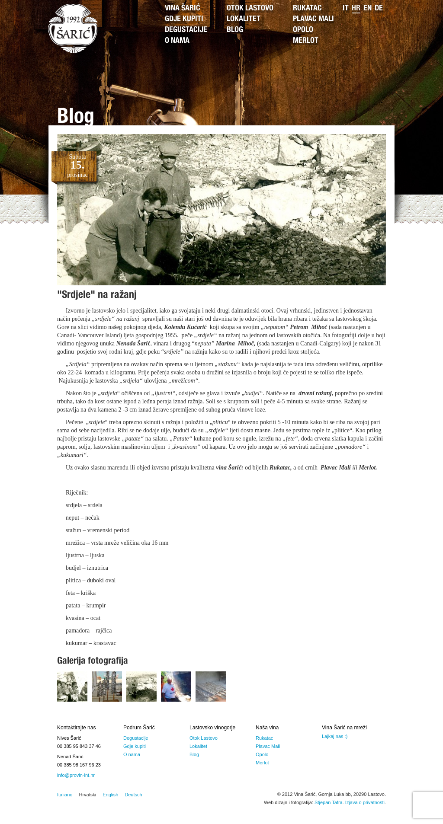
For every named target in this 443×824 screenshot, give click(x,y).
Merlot (305, 41)
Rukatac (307, 9)
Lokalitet (243, 19)
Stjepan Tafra (329, 802)
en (367, 9)
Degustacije (186, 30)
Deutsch (133, 794)
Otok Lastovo (250, 9)
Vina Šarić (182, 9)
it (346, 9)
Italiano (64, 794)
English (110, 794)
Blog (235, 30)
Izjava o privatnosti (365, 802)
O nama (177, 41)
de (379, 9)
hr (356, 9)
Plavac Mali (313, 19)
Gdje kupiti (184, 19)
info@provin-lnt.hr (76, 775)
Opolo (303, 30)
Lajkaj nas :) (334, 736)
